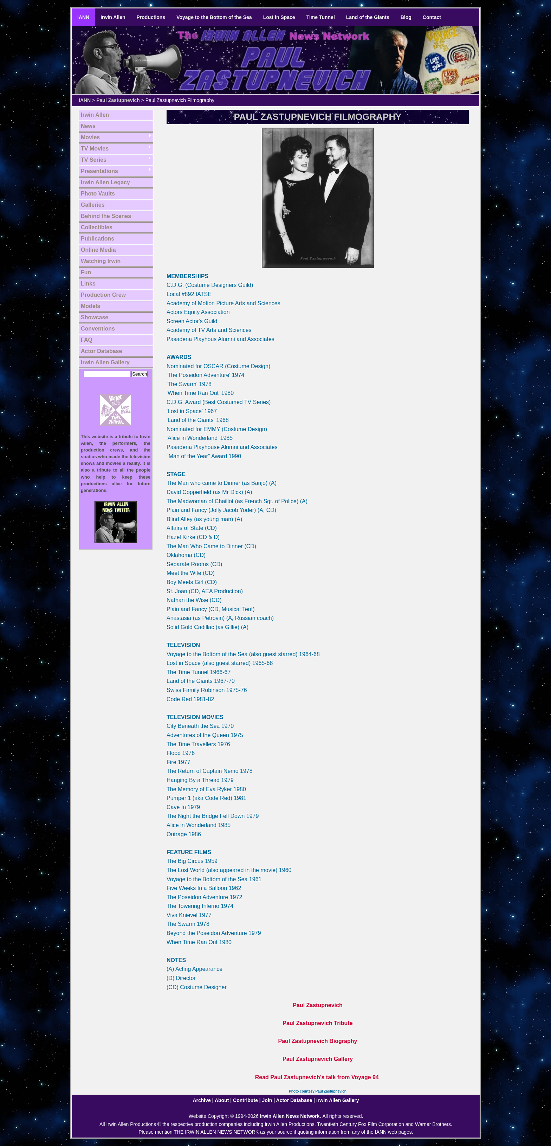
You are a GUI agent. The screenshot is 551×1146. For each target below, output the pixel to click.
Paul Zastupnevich (118, 100)
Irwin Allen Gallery (105, 362)
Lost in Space (279, 17)
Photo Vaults (98, 194)
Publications (97, 239)
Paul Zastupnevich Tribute (317, 1023)
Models (90, 306)
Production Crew (103, 295)
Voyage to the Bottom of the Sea (214, 17)
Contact (432, 17)
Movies (90, 137)
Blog (406, 17)
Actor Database (101, 351)
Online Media (98, 250)
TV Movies (95, 149)
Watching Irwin (101, 261)
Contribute (245, 1100)
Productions (151, 17)
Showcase (94, 317)
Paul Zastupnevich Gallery (318, 1059)
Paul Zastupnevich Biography (317, 1041)
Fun (86, 272)
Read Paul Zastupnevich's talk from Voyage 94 (317, 1077)
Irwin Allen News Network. (291, 1116)
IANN (83, 17)
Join (267, 1100)
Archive (201, 1100)
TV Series (93, 160)
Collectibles (96, 227)
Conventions (98, 329)
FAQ (86, 340)
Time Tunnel (320, 17)
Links (88, 284)
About (222, 1100)
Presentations (99, 171)
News (88, 126)
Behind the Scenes (106, 216)
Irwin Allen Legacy (105, 182)
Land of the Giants (367, 17)
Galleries (93, 205)
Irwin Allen (113, 17)
